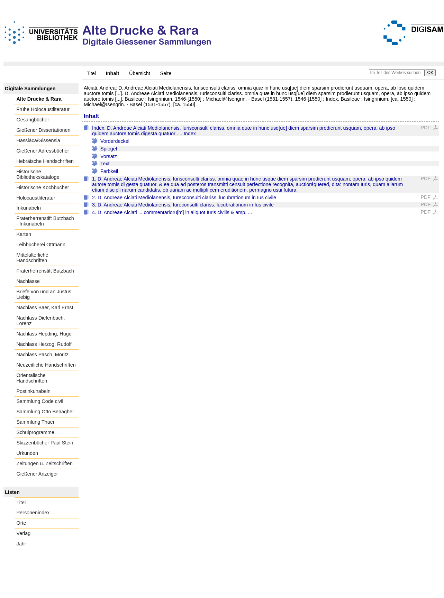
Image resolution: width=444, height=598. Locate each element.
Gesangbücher (33, 119)
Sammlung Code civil (40, 401)
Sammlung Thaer (36, 422)
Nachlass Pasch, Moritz (43, 354)
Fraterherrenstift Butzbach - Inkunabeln (45, 221)
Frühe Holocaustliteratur (43, 109)
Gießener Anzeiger (37, 474)
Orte (21, 523)
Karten (24, 234)
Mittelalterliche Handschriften (32, 257)
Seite (166, 73)
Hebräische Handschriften (45, 161)
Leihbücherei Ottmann (41, 244)
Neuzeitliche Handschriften (46, 365)
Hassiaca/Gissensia (38, 140)
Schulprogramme (36, 432)
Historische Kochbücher (43, 187)
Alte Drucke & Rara (39, 99)
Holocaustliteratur (36, 198)
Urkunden (27, 453)
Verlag (24, 533)
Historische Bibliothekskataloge (38, 174)
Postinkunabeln (34, 391)
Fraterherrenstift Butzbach (45, 271)
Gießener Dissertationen (44, 130)
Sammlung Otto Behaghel (45, 411)
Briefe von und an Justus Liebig (44, 294)
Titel (91, 73)
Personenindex (33, 512)
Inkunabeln (29, 208)
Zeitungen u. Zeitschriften (45, 463)
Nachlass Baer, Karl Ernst (45, 307)
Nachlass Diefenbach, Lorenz (41, 320)
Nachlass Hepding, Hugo (44, 334)
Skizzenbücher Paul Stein (45, 442)
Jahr (21, 543)
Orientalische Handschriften (32, 378)
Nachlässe (28, 281)
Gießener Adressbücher (43, 151)
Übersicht (139, 73)
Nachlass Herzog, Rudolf (44, 344)
